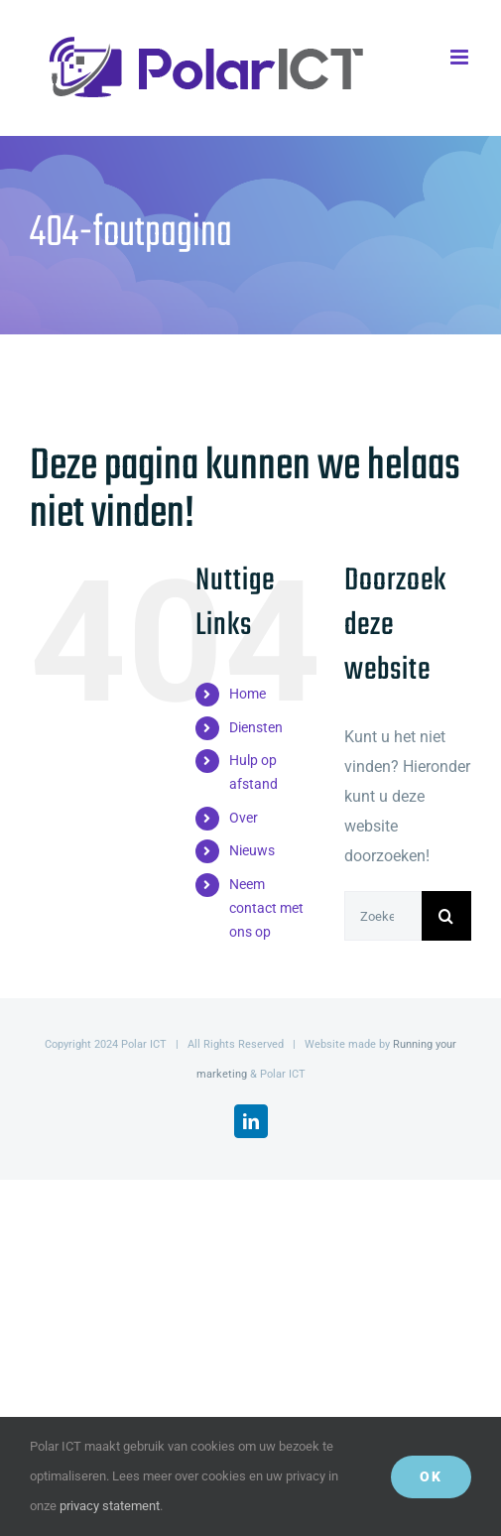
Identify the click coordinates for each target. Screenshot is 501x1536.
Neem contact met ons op (266, 908)
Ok (431, 1476)
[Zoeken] (446, 916)
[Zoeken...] (383, 916)
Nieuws (252, 850)
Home (247, 694)
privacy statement (110, 1505)
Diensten (256, 727)
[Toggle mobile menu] (460, 57)
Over (243, 818)
